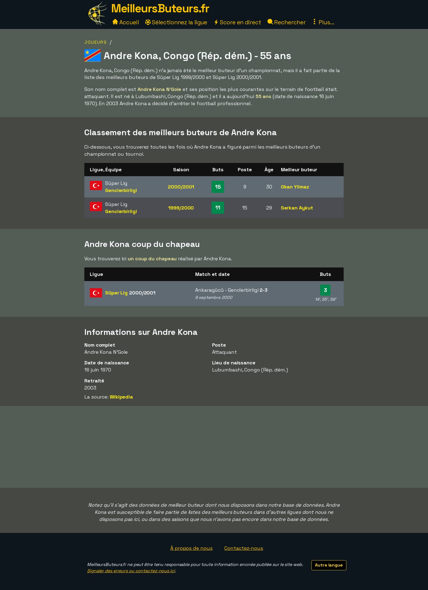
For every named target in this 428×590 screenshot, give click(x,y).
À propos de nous (191, 548)
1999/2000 (181, 208)
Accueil (125, 22)
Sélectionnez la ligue (176, 22)
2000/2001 (181, 187)
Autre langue (329, 565)
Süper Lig (130, 293)
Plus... (323, 22)
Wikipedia (121, 397)
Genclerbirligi (121, 190)
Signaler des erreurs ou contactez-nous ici (131, 571)
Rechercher (287, 22)
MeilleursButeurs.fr (160, 8)
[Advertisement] (214, 447)
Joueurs (95, 42)
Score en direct (237, 22)
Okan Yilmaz (295, 187)
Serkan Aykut (297, 208)
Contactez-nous (243, 548)
